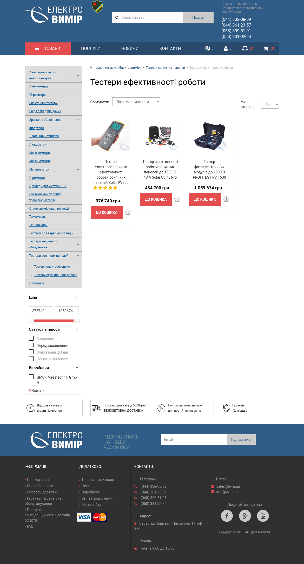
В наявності (47, 339)
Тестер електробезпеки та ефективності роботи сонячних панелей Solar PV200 (111, 172)
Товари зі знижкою (96, 480)
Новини (130, 48)
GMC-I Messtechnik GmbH (57, 380)
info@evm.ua (226, 492)
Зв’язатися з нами (96, 498)
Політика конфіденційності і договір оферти (47, 515)
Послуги (91, 48)
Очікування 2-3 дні (52, 352)
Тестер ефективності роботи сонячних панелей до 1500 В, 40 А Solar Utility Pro (160, 169)
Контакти (170, 48)
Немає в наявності (53, 359)
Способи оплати (40, 486)
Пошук (198, 17)
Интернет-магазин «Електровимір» (115, 68)
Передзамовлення (52, 345)
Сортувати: (99, 102)
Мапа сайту (90, 505)
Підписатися (241, 439)
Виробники (89, 492)
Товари (47, 48)
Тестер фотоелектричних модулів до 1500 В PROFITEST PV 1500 (209, 169)
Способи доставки (41, 492)
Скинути (36, 390)
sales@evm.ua (228, 486)
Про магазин (37, 480)
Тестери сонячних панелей (165, 68)
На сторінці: (248, 104)
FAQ (29, 526)
